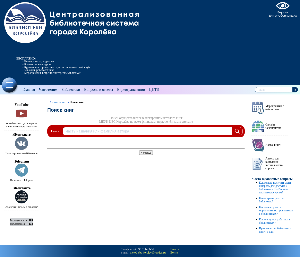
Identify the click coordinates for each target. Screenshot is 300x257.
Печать (174, 249)
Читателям (48, 90)
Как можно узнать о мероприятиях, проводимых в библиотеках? (276, 210)
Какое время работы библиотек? (271, 200)
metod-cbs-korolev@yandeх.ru (148, 252)
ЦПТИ (154, 90)
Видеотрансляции (131, 90)
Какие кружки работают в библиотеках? (274, 221)
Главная (29, 90)
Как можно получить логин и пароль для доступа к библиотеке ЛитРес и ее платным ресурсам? (275, 187)
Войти (174, 252)
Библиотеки (71, 90)
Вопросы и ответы (98, 90)
